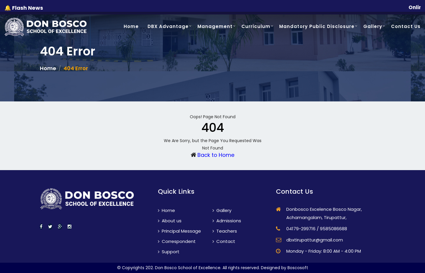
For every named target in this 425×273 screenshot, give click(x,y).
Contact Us (406, 26)
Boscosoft (297, 268)
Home (131, 26)
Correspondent (177, 241)
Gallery (372, 26)
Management (215, 26)
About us (170, 221)
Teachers (224, 231)
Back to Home (215, 155)
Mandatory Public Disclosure (316, 26)
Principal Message (179, 231)
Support (168, 252)
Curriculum (255, 26)
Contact (223, 241)
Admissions (226, 221)
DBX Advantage (168, 26)
